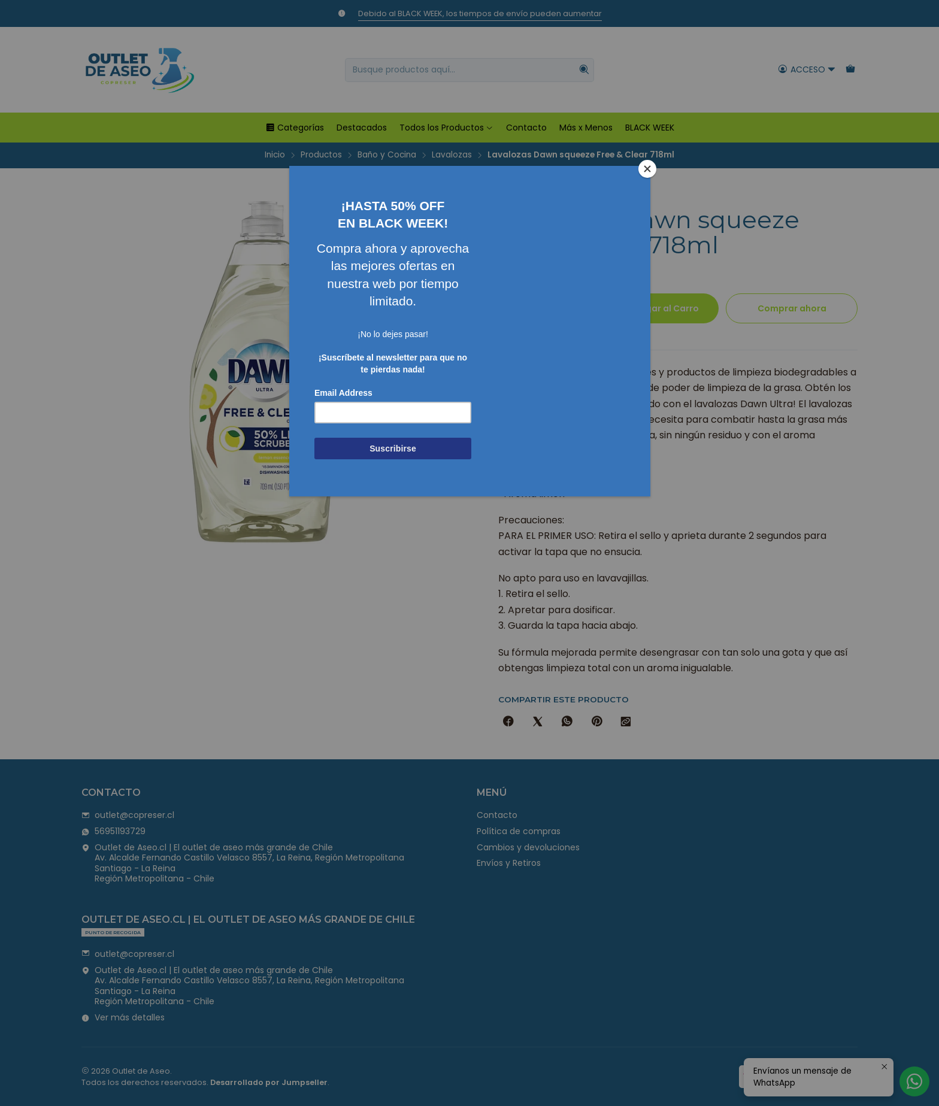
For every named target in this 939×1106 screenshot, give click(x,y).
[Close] (647, 169)
